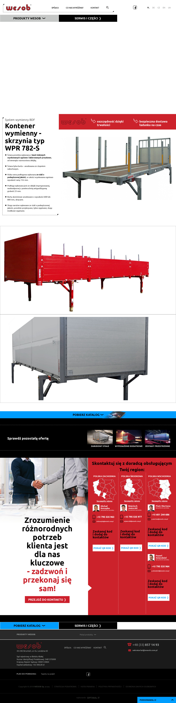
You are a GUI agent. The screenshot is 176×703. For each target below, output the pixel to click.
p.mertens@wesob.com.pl (158, 519)
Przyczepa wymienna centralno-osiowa (22, 103)
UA (169, 7)
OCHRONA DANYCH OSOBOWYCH (141, 686)
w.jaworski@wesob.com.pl (130, 521)
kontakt (95, 7)
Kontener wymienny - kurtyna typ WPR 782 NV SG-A (27, 56)
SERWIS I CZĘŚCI (88, 625)
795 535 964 (158, 567)
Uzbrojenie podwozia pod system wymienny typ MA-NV (29, 87)
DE (153, 7)
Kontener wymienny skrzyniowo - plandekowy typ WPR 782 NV (32, 61)
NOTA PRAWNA (88, 686)
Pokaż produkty (88, 634)
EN (164, 7)
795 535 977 (131, 517)
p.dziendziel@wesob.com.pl (158, 571)
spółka (55, 7)
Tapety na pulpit (48, 673)
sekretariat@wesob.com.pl (145, 650)
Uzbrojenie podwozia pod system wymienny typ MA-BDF (29, 92)
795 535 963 (103, 517)
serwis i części (88, 18)
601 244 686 (158, 515)
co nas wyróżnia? (74, 7)
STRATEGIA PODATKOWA (65, 686)
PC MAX (9, 108)
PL (148, 7)
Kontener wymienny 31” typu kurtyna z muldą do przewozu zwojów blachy (37, 82)
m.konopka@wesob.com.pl (103, 521)
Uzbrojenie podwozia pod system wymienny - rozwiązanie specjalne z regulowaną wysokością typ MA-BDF (50, 97)
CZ (159, 7)
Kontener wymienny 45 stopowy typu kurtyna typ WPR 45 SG (31, 77)
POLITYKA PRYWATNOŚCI (109, 686)
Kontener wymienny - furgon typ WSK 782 (23, 66)
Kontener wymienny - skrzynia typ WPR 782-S (25, 71)
